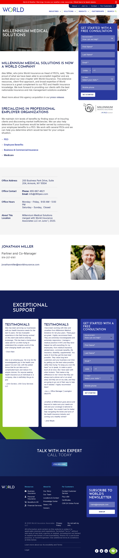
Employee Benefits (13, 144)
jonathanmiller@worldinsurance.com (20, 264)
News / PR (47, 505)
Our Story (47, 491)
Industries (54, 11)
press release (57, 97)
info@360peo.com (38, 194)
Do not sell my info (73, 524)
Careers (46, 508)
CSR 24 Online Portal (70, 503)
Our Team (47, 494)
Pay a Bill (65, 497)
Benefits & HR (33, 502)
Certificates (66, 500)
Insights (82, 11)
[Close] (116, 2)
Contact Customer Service (69, 492)
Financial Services (35, 505)
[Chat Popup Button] (111, 549)
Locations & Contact (51, 498)
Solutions (68, 11)
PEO (6, 139)
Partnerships (98, 11)
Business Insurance (32, 492)
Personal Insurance (32, 498)
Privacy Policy (59, 524)
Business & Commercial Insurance (21, 150)
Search (112, 11)
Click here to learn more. (85, 2)
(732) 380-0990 (59, 464)
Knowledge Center (50, 501)
